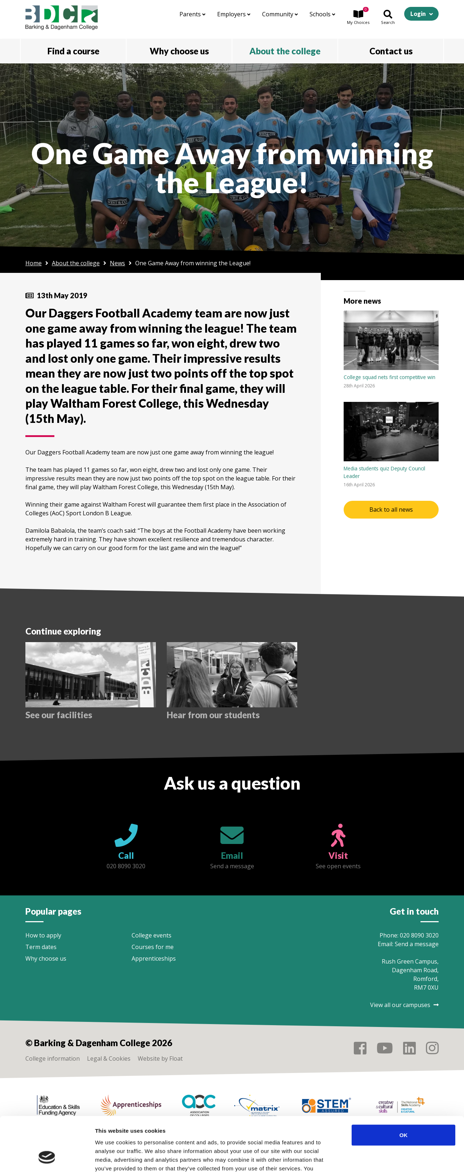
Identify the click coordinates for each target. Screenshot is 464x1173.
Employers (233, 14)
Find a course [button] (73, 51)
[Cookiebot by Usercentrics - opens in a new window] (47, 1158)
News (117, 263)
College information (52, 1058)
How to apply (43, 935)
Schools (322, 14)
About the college (76, 263)
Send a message (417, 944)
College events (151, 935)
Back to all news (391, 509)
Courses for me (153, 947)
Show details (380, 1159)
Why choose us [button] (179, 51)
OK (403, 1087)
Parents (192, 14)
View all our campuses (404, 1005)
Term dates (41, 947)
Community (280, 14)
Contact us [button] (391, 51)
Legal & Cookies (108, 1058)
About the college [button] (284, 51)
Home (33, 263)
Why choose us (45, 958)
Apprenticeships (154, 958)
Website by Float (160, 1058)
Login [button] (418, 13)
